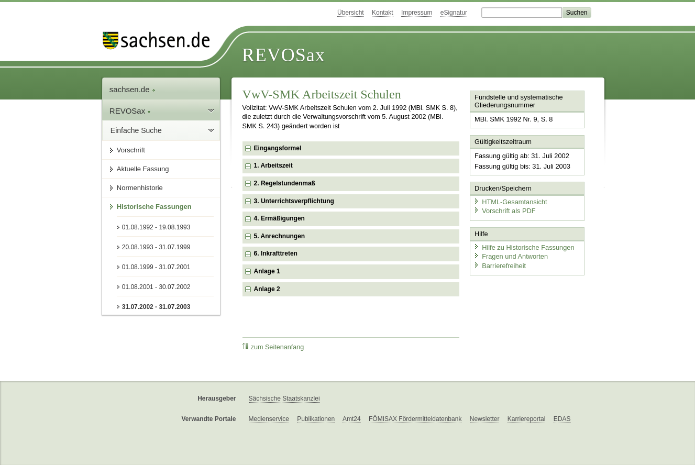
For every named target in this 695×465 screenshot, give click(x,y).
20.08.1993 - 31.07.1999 (156, 247)
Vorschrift (131, 150)
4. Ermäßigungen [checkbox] (279, 218)
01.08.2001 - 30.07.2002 (156, 287)
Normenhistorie (140, 188)
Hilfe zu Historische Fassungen (523, 247)
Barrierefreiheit (499, 266)
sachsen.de (132, 89)
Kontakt (382, 12)
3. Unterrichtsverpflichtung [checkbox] (294, 201)
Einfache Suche (136, 130)
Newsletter (485, 419)
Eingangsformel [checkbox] (278, 148)
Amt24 (352, 419)
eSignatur (453, 12)
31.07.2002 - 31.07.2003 (156, 307)
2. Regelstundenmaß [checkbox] (284, 183)
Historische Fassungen (154, 207)
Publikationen (316, 419)
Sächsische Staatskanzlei (284, 398)
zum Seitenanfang (273, 347)
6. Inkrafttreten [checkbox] (275, 253)
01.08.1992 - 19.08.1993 (156, 227)
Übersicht (350, 12)
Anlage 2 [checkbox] (267, 289)
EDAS (562, 419)
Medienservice (269, 419)
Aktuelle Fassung (143, 169)
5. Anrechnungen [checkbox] (279, 236)
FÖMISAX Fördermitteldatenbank (415, 419)
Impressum (416, 12)
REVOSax (283, 55)
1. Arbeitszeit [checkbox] (273, 165)
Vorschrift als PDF (504, 211)
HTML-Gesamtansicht (510, 202)
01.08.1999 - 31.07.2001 (156, 267)
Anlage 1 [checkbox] (267, 271)
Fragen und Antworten (510, 256)
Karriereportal (527, 419)
